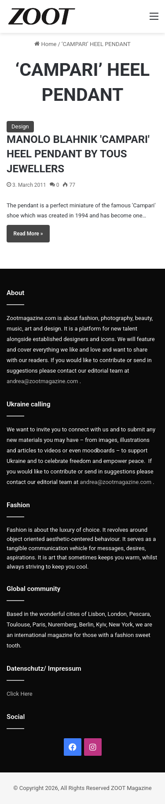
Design (20, 126)
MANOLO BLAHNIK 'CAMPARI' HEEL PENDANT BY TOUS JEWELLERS (78, 154)
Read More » (28, 234)
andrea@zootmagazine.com (42, 381)
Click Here (20, 693)
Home (45, 44)
